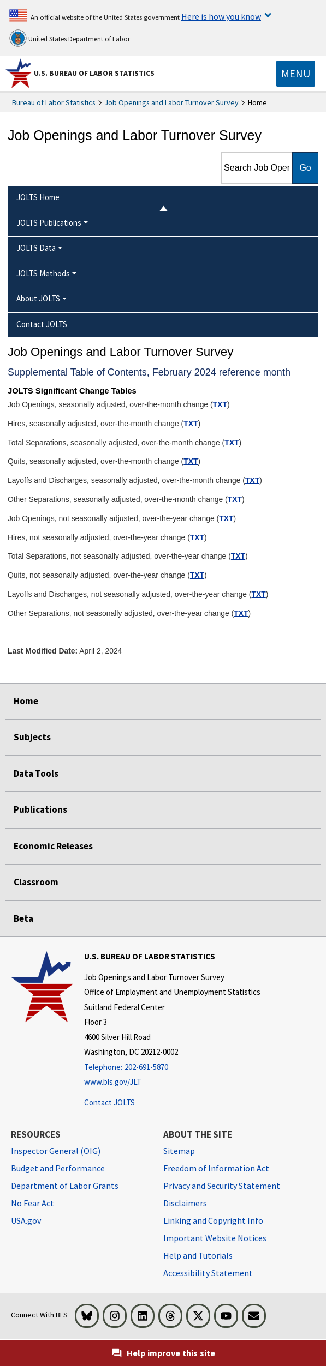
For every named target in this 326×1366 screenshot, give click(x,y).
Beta (23, 918)
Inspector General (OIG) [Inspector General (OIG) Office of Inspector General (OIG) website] (55, 1150)
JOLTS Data (36, 248)
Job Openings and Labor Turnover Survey (172, 102)
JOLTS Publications (48, 222)
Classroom (36, 882)
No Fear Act (32, 1203)
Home (26, 701)
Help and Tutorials (198, 1255)
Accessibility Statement (208, 1272)
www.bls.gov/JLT (112, 1082)
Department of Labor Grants (64, 1185)
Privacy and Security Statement (221, 1185)
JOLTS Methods (43, 273)
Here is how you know (221, 16)
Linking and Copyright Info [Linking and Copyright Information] (213, 1220)
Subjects (32, 737)
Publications (40, 809)
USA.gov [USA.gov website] (26, 1220)
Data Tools (36, 773)
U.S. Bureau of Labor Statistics (94, 73)
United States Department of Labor (69, 38)
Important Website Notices (214, 1237)
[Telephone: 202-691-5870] (172, 1067)
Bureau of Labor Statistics (54, 102)
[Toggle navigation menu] (295, 74)
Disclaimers (185, 1203)
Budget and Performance (58, 1168)
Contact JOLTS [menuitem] (41, 324)
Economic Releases (53, 846)
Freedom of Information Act (216, 1168)
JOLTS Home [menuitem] (38, 197)
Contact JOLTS (109, 1102)
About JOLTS (38, 298)
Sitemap (179, 1150)
